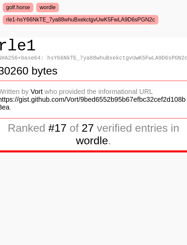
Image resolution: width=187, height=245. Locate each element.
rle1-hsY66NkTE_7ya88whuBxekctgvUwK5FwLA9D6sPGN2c (80, 19)
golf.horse (18, 7)
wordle (48, 7)
